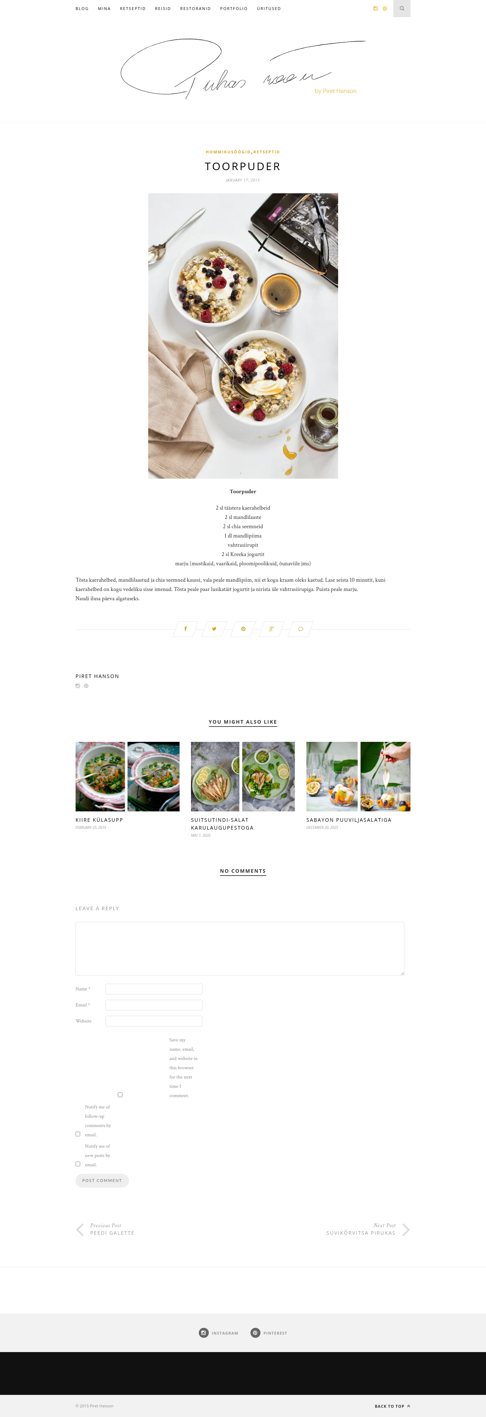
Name (83, 989)
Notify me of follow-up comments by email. (98, 1121)
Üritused (269, 8)
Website (84, 1021)
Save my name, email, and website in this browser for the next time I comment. (184, 1068)
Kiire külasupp (99, 819)
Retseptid (133, 8)
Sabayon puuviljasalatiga (349, 819)
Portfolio (234, 8)
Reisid (163, 8)
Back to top (392, 1406)
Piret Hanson (97, 676)
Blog (82, 8)
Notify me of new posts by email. (97, 1155)
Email (83, 1005)
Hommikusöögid (228, 151)
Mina (104, 8)
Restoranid (195, 8)
